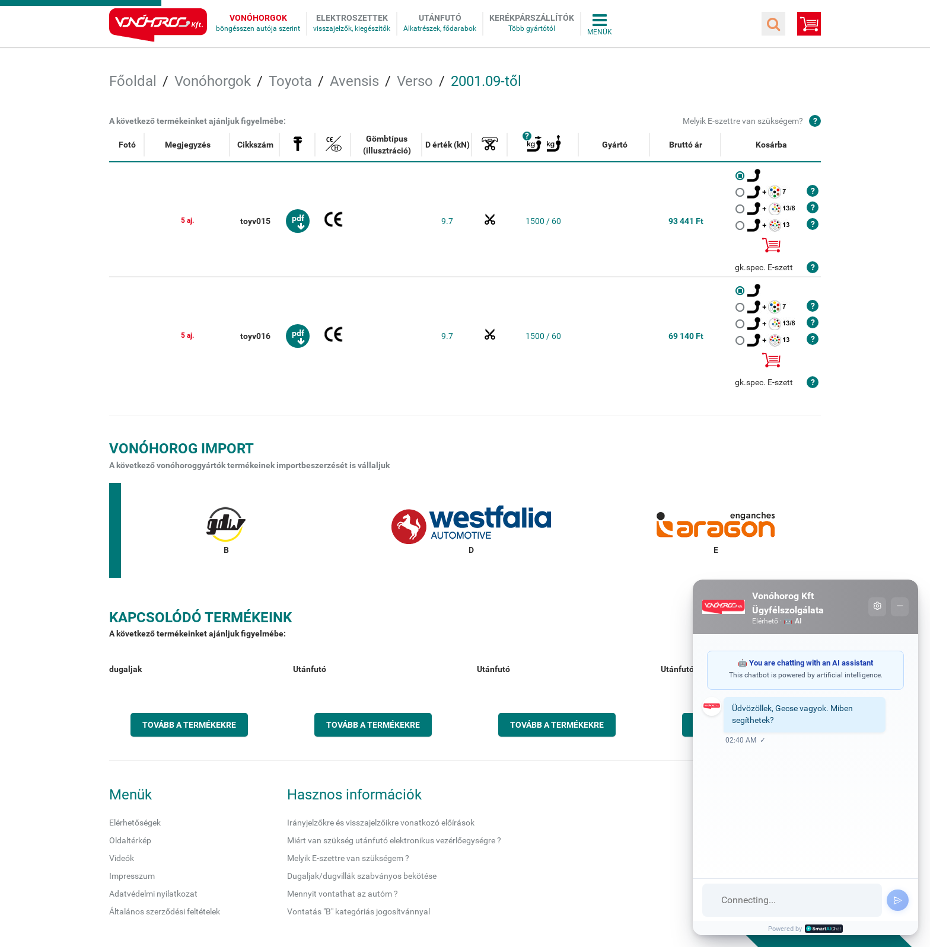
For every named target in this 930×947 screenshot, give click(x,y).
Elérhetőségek (135, 822)
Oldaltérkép (130, 840)
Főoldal (133, 81)
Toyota (290, 81)
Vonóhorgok (258, 18)
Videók (121, 858)
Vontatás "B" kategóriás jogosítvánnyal (358, 911)
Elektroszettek (352, 18)
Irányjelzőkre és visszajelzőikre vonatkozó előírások (380, 822)
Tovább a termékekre (189, 725)
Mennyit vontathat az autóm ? (342, 893)
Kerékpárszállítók (531, 18)
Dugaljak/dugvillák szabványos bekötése (362, 876)
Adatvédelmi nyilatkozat (153, 893)
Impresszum (132, 876)
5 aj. (187, 220)
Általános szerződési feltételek (164, 911)
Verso (415, 81)
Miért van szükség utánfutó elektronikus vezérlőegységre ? (394, 840)
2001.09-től (486, 81)
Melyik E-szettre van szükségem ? (348, 858)
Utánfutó (440, 18)
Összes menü (599, 24)
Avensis (354, 81)
